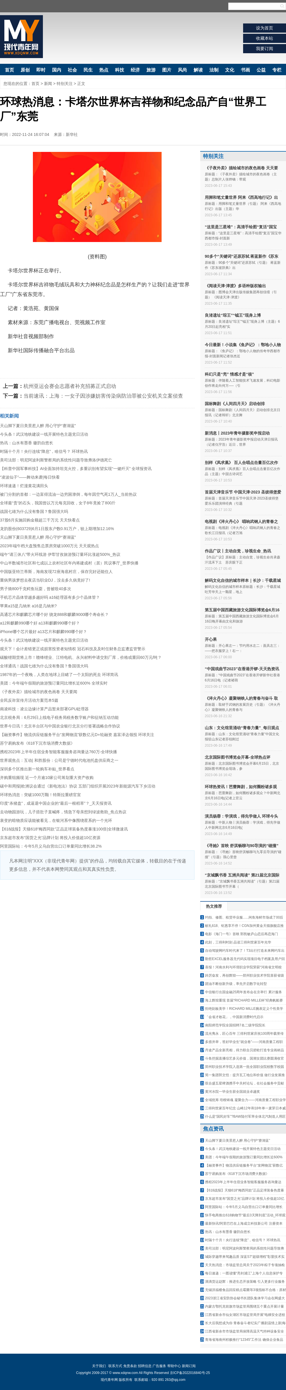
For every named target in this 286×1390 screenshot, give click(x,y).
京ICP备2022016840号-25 (190, 1373)
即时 (40, 70)
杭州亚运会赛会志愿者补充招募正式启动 (69, 386)
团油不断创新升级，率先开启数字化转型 (236, 984)
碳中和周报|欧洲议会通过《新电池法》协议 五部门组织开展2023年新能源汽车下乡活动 (77, 786)
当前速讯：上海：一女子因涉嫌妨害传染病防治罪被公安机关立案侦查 (103, 396)
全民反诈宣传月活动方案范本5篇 (29, 700)
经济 (135, 70)
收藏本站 (264, 38)
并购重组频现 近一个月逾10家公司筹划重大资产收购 (47, 777)
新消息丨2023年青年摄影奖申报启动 (237, 433)
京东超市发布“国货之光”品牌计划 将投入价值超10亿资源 (50, 837)
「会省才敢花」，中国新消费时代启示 (234, 1017)
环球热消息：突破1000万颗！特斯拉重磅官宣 (40, 794)
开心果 (211, 639)
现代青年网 (21, 36)
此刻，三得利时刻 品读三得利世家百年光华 (238, 942)
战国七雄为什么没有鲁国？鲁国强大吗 (34, 511)
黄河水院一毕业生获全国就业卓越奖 (232, 1092)
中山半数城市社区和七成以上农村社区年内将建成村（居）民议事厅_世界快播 (69, 563)
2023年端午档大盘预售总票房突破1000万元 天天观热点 (49, 546)
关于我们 (99, 1366)
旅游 (151, 70)
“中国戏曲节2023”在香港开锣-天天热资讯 (242, 669)
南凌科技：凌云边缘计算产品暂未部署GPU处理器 (44, 709)
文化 (229, 70)
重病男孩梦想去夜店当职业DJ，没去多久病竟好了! (45, 580)
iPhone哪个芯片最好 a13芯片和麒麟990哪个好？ (43, 631)
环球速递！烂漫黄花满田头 (24, 485)
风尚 (182, 70)
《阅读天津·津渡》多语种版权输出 (235, 285)
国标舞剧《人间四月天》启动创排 (235, 403)
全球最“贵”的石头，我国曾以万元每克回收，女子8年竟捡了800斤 (58, 503)
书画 (245, 70)
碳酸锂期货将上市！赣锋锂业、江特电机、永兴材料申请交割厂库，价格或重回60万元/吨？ (81, 657)
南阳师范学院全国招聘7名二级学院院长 (235, 1025)
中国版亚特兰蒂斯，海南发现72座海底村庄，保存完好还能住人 (56, 571)
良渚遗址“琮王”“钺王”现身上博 (233, 315)
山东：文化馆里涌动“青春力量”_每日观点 (242, 727)
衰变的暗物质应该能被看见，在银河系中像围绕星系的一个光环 (56, 820)
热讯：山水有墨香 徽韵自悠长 (26, 443)
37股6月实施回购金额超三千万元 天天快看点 (40, 520)
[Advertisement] (97, 923)
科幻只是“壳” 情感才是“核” (229, 374)
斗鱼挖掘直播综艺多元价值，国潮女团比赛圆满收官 (244, 1058)
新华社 (72, 134)
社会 (72, 70)
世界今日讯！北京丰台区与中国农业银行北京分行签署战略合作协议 (60, 726)
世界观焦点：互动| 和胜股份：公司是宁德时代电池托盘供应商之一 (59, 760)
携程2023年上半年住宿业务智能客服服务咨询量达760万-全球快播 (58, 751)
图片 (166, 70)
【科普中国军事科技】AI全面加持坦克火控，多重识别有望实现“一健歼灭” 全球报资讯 (76, 468)
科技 (119, 70)
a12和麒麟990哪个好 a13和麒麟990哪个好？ (40, 623)
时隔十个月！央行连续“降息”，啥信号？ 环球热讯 (44, 451)
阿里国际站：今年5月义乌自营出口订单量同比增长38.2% (51, 846)
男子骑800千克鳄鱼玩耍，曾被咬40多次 (35, 588)
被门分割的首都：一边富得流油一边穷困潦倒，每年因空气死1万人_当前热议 (68, 494)
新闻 (48, 83)
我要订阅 (264, 48)
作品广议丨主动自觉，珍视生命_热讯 (238, 551)
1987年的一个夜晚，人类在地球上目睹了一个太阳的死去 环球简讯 (59, 674)
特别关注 (65, 83)
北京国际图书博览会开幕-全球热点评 (237, 757)
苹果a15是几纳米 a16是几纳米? (28, 606)
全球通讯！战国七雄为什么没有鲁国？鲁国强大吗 (44, 666)
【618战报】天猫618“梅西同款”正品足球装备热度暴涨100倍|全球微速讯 (64, 829)
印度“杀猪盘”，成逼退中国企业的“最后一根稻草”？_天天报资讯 (56, 803)
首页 (9, 70)
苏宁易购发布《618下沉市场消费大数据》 (37, 743)
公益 (261, 70)
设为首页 (264, 27)
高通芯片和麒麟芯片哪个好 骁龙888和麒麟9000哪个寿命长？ (54, 614)
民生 (88, 70)
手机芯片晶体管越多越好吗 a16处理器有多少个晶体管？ (50, 597)
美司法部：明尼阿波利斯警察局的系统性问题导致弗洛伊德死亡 (56, 460)
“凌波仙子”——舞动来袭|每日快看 (30, 477)
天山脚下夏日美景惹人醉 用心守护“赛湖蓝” (38, 425)
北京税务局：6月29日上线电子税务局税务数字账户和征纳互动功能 (59, 717)
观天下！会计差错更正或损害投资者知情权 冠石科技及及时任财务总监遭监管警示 (72, 649)
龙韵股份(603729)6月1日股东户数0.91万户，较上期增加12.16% (57, 528)
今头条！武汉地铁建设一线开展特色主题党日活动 (44, 434)
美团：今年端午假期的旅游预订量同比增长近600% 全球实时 (54, 683)
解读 (198, 70)
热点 (103, 70)
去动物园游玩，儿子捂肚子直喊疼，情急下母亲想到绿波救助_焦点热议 (63, 812)
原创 (25, 70)
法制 (214, 70)
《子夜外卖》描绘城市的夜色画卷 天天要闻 (38, 691)
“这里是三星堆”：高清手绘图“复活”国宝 (241, 227)
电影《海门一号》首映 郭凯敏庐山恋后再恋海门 (241, 934)
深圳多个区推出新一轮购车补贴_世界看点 (37, 769)
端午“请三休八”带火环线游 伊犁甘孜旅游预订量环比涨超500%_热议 (60, 554)
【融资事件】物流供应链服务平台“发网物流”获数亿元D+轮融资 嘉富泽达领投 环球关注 (77, 734)
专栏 (276, 70)
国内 (56, 70)
